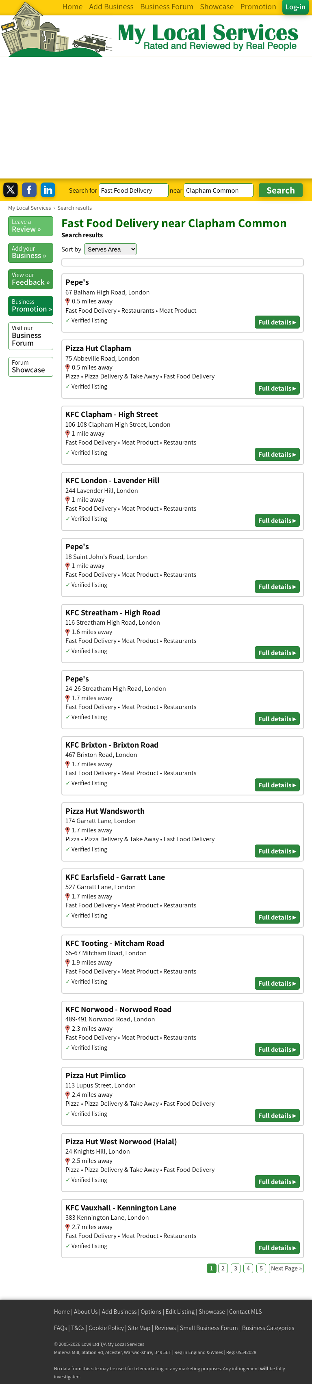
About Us (86, 1311)
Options (151, 1311)
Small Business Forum (209, 1328)
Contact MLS (245, 1311)
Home (62, 1311)
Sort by (71, 249)
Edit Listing (180, 1311)
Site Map (139, 1328)
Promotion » (32, 305)
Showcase (32, 366)
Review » (32, 225)
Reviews (165, 1328)
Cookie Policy (106, 1328)
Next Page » (286, 1268)
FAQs (60, 1328)
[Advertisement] (156, 117)
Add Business (119, 1311)
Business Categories (268, 1328)
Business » (32, 252)
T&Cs (77, 1328)
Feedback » (32, 279)
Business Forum (32, 336)
